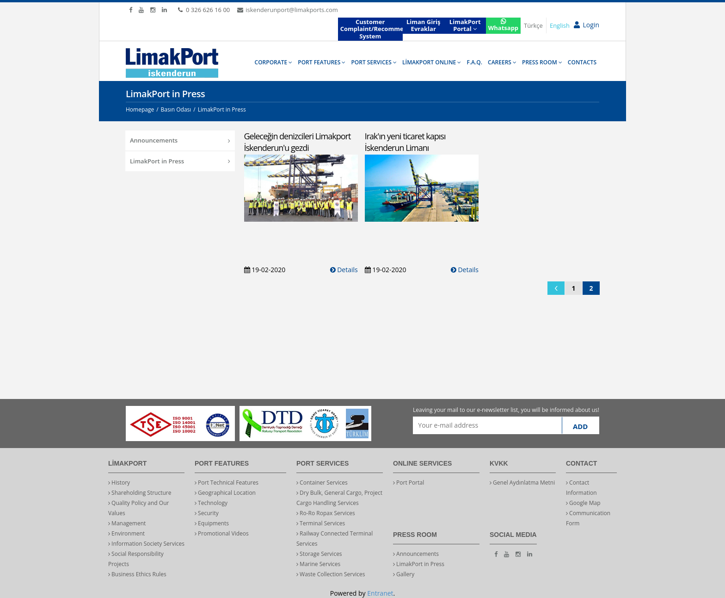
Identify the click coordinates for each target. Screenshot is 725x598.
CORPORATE (274, 62)
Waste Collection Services (330, 574)
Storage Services (319, 554)
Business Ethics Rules (137, 574)
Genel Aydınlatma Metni (522, 482)
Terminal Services (320, 523)
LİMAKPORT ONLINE (431, 62)
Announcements (180, 140)
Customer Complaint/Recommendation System (371, 29)
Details (344, 269)
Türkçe (533, 25)
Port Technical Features (226, 482)
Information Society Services (146, 544)
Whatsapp (503, 25)
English (560, 25)
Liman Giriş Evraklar (423, 25)
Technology (211, 503)
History (119, 482)
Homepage (140, 109)
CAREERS (502, 62)
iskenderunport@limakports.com (287, 10)
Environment (126, 533)
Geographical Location (225, 493)
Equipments (212, 523)
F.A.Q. (474, 62)
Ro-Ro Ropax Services (325, 513)
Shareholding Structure (140, 493)
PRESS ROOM (542, 62)
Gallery (403, 574)
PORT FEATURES (321, 62)
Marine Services (318, 564)
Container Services (322, 482)
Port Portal (408, 482)
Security (207, 513)
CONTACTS (582, 62)
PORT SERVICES (374, 62)
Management (127, 523)
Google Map (583, 503)
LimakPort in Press (180, 161)
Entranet (380, 593)
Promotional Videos (222, 533)
